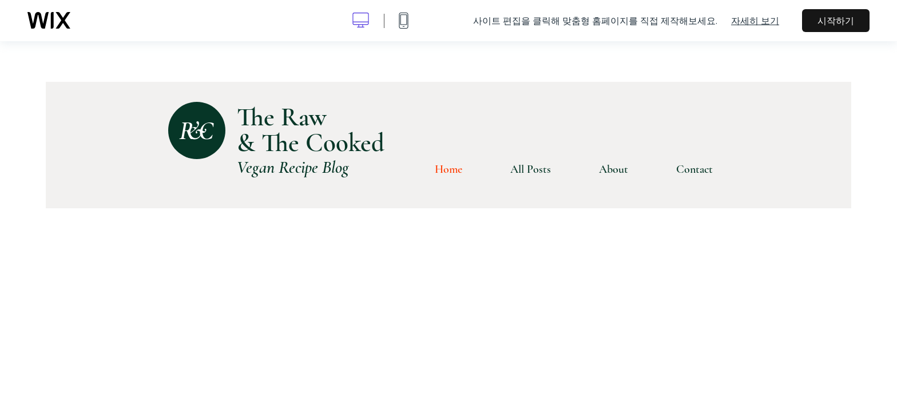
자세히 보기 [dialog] (755, 20)
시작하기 (835, 20)
